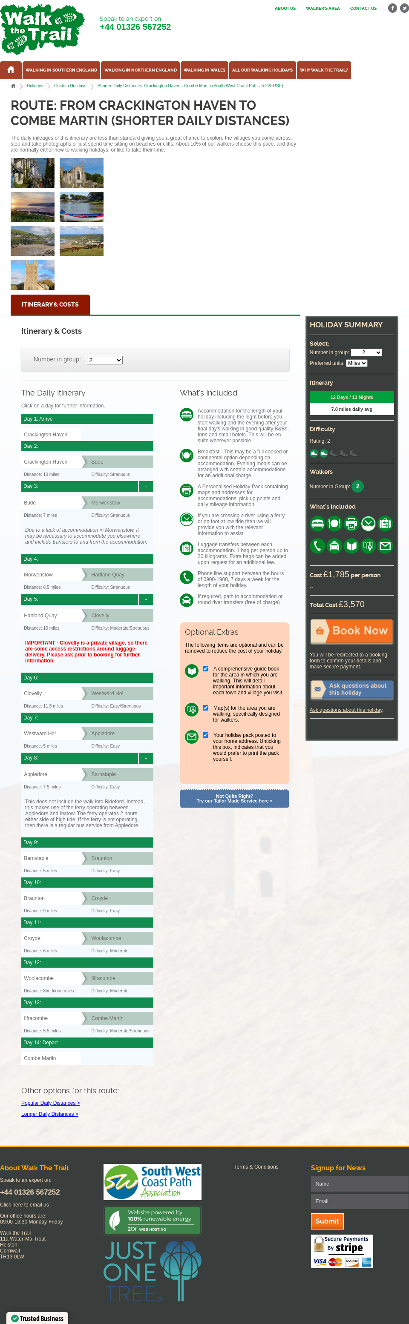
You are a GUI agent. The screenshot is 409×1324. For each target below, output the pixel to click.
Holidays (35, 85)
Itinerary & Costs (50, 304)
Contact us (363, 8)
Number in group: (57, 359)
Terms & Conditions (256, 1167)
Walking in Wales (204, 70)
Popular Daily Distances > (50, 1103)
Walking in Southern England (61, 70)
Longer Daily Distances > (49, 1114)
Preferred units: (327, 363)
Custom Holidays (70, 85)
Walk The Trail (42, 29)
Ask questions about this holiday (346, 710)
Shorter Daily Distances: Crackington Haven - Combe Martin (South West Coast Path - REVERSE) (190, 85)
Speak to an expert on (135, 23)
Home (13, 86)
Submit (327, 1221)
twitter (404, 8)
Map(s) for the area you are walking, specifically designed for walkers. (246, 714)
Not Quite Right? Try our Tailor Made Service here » (235, 798)
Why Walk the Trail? (324, 70)
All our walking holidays (262, 70)
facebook (392, 8)
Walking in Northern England (140, 70)
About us (285, 8)
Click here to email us (24, 1205)
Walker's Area (323, 8)
